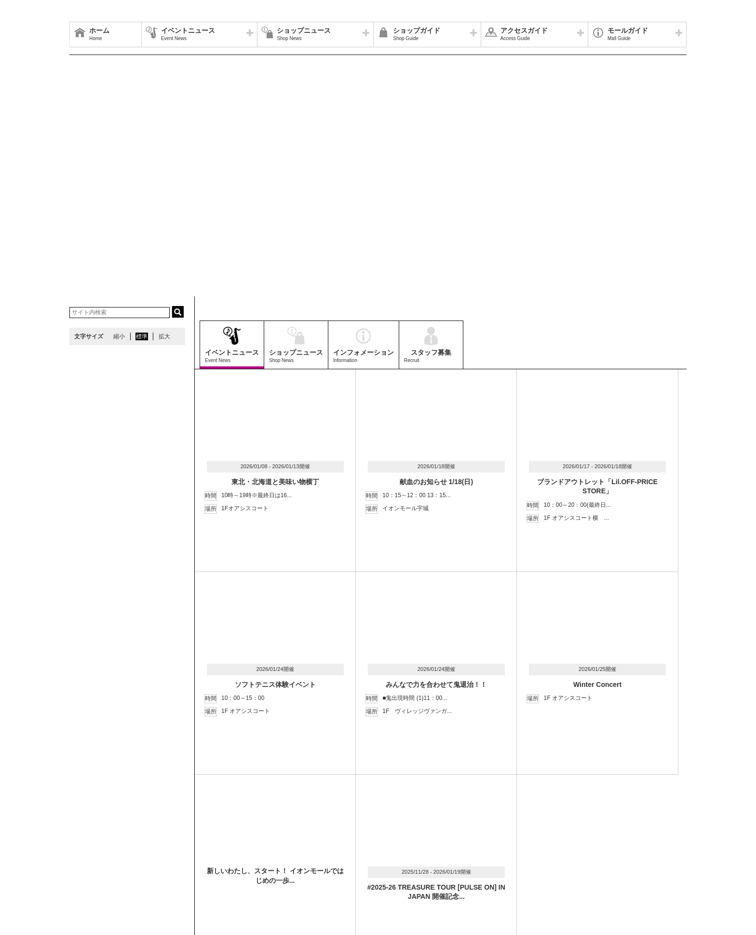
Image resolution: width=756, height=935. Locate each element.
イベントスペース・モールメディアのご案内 (461, 855)
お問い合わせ (546, 855)
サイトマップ (92, 855)
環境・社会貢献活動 (163, 867)
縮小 (119, 336)
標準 (142, 336)
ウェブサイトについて (215, 855)
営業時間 (131, 855)
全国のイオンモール (101, 867)
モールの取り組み (222, 867)
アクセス (164, 855)
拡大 (164, 336)
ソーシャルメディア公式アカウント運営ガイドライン (323, 855)
